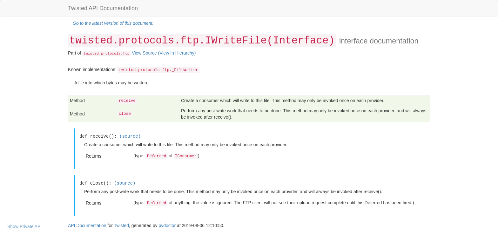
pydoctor (167, 225)
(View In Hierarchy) (177, 52)
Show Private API (24, 226)
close (125, 114)
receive (127, 101)
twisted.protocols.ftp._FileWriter (158, 70)
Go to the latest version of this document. (113, 23)
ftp (126, 53)
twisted (91, 53)
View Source (144, 52)
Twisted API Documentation (103, 8)
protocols (110, 53)
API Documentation (87, 225)
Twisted (121, 225)
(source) (130, 136)
